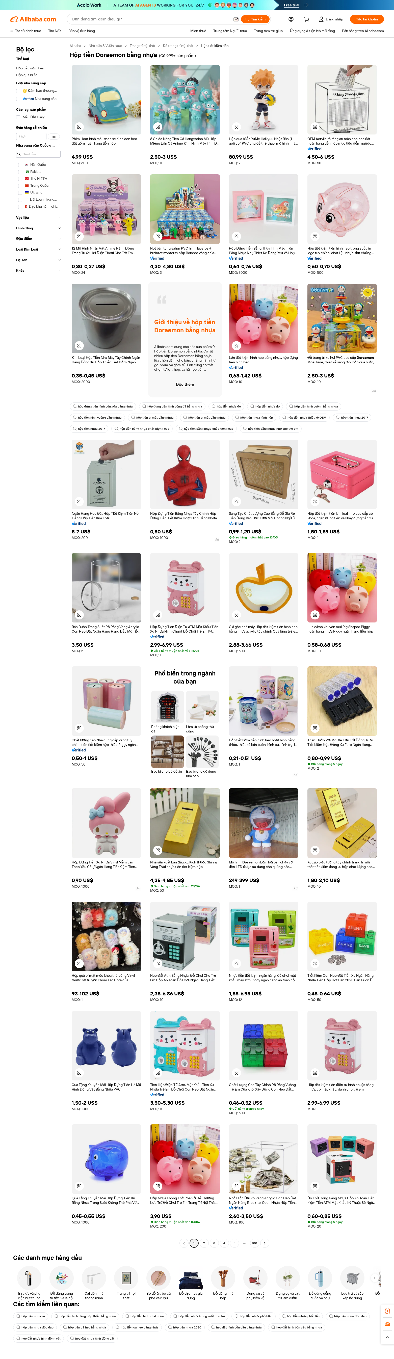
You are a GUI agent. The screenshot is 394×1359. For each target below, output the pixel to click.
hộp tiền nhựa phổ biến (253, 1316)
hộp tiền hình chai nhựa (144, 1316)
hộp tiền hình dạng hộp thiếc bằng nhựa (85, 1316)
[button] (236, 19)
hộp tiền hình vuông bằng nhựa (313, 406)
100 (254, 1243)
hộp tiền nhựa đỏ (226, 406)
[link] (387, 1311)
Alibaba (75, 46)
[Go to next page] (264, 1243)
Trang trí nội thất (142, 46)
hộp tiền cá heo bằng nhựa (84, 1327)
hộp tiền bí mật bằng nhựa (152, 418)
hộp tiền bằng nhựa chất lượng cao (142, 429)
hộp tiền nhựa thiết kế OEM (304, 418)
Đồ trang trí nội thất (178, 46)
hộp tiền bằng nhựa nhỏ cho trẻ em (270, 429)
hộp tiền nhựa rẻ (30, 1316)
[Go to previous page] (184, 1243)
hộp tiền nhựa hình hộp (254, 418)
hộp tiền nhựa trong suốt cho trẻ (199, 1316)
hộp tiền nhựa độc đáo (347, 1316)
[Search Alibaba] (150, 19)
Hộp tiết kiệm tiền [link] (215, 46)
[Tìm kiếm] (255, 19)
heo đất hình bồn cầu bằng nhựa (236, 1327)
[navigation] (38, 645)
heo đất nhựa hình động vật (38, 1339)
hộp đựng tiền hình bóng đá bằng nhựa (103, 406)
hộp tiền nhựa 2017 (352, 418)
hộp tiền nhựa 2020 (184, 1327)
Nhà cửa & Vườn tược (105, 46)
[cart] (307, 20)
